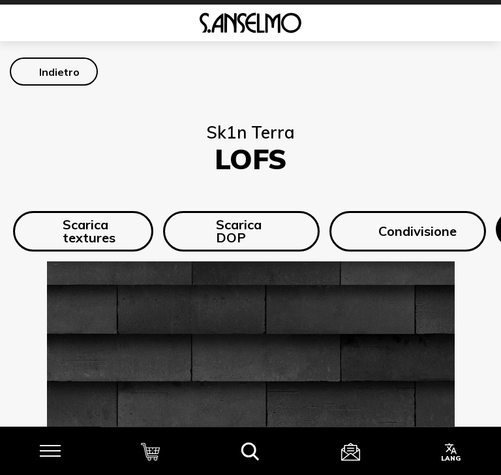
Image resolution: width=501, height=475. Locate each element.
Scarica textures (78, 231)
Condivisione (408, 231)
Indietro (59, 71)
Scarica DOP (227, 231)
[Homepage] (250, 23)
